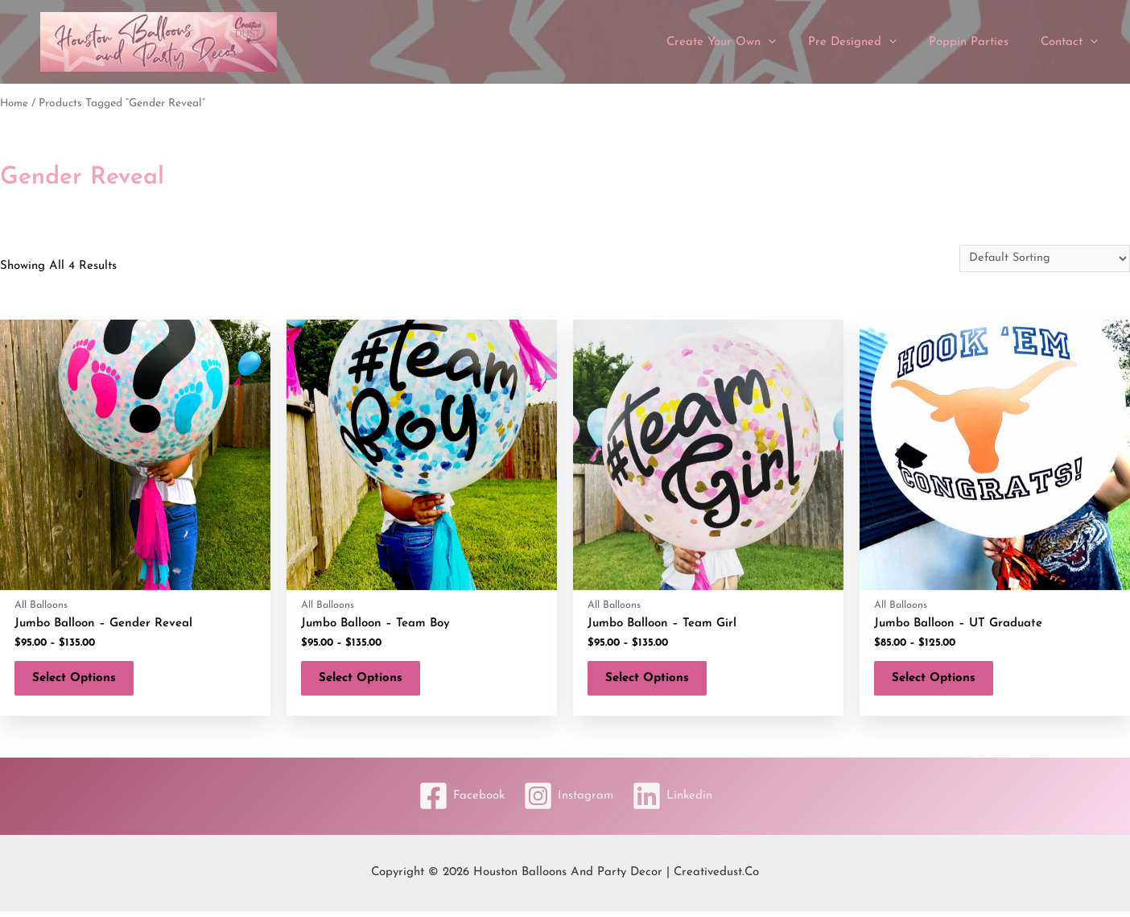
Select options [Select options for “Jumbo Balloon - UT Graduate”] (940, 681)
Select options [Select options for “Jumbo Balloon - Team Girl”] (653, 681)
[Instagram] (568, 802)
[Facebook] (456, 802)
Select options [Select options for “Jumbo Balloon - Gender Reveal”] (80, 681)
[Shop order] (1042, 258)
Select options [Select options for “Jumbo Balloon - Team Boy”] (367, 681)
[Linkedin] (677, 802)
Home (15, 103)
